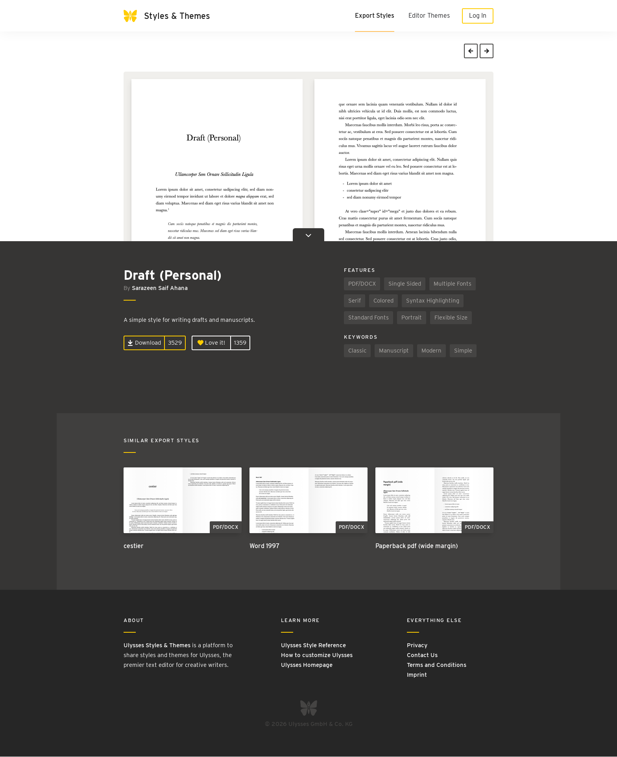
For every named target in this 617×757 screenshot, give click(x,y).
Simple (463, 350)
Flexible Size (450, 317)
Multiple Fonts (452, 284)
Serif (354, 301)
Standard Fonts (368, 317)
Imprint (417, 674)
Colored (383, 301)
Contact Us (422, 655)
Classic (357, 350)
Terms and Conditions (436, 664)
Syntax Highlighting (432, 301)
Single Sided (404, 284)
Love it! (211, 343)
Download (144, 343)
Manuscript (394, 350)
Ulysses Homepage (307, 664)
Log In (477, 15)
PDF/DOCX (362, 284)
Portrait (411, 317)
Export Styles (374, 15)
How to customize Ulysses (317, 655)
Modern (431, 350)
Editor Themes (429, 15)
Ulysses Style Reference (313, 645)
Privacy (417, 645)
